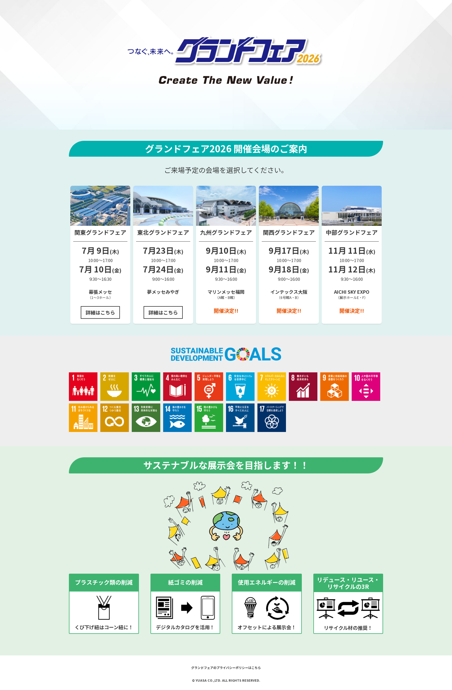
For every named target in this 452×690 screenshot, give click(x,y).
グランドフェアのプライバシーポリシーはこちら (226, 667)
